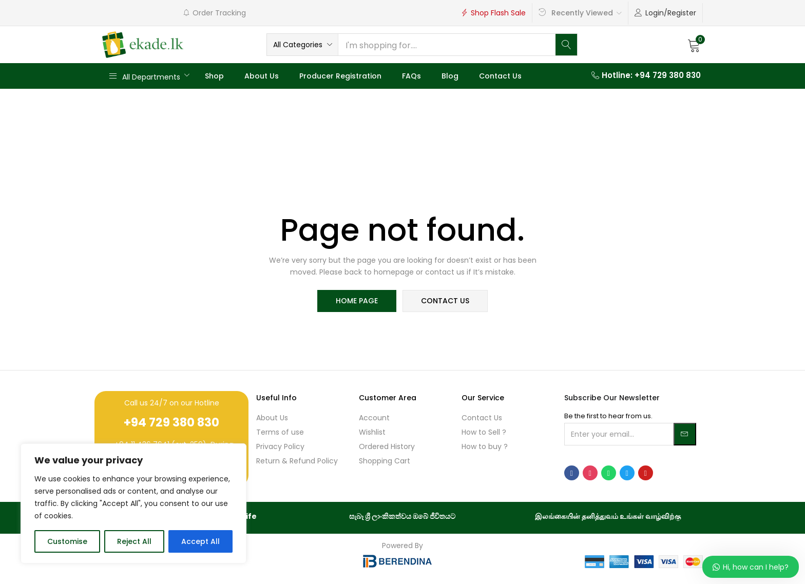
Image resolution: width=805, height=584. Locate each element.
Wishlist (372, 432)
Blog (450, 76)
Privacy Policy (280, 446)
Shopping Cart (384, 461)
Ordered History (387, 446)
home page (357, 301)
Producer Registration (340, 76)
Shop (214, 76)
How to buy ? (485, 446)
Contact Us (500, 76)
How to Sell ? (484, 432)
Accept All (200, 541)
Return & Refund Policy (297, 461)
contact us (444, 301)
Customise (67, 541)
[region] (133, 503)
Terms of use (280, 432)
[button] (302, 44)
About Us (261, 76)
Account (374, 418)
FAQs (411, 76)
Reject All (134, 541)
